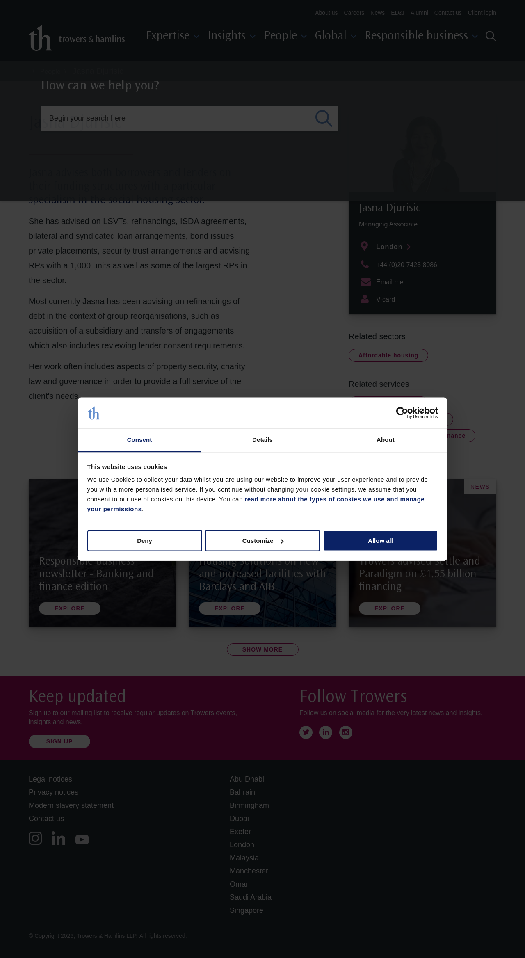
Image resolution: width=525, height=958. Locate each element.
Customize (262, 540)
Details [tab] (262, 440)
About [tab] (386, 440)
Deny (144, 540)
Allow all (380, 540)
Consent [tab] (139, 440)
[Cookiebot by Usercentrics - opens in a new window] (402, 413)
